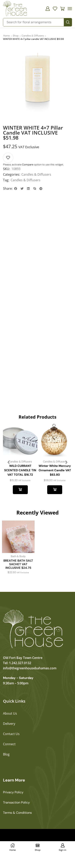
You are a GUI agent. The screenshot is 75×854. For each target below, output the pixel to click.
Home (6, 35)
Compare (27, 164)
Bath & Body (18, 556)
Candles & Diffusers (33, 35)
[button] (47, 8)
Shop (16, 35)
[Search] (68, 22)
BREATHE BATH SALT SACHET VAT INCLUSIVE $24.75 (18, 564)
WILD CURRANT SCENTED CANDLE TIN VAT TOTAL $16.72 (20, 470)
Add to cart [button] (20, 489)
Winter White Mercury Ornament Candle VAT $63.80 (55, 470)
